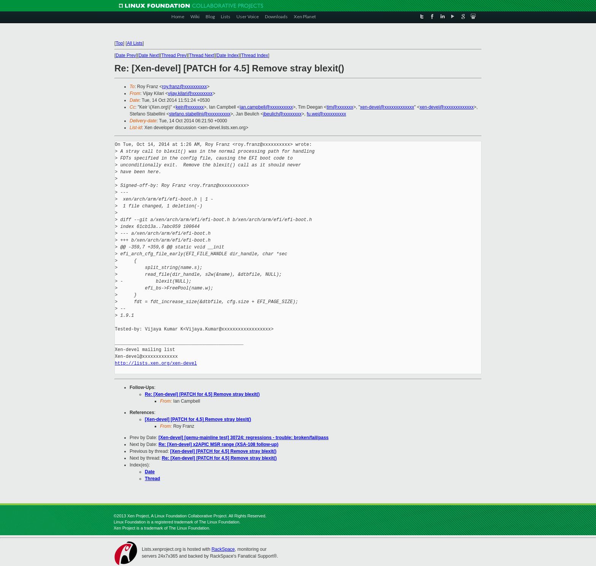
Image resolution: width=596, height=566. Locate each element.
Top (119, 43)
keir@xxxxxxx (190, 107)
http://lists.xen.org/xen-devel (156, 363)
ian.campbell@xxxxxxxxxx (266, 107)
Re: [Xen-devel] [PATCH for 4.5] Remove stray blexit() (202, 394)
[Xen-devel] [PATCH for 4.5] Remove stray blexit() (198, 419)
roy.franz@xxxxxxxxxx (184, 86)
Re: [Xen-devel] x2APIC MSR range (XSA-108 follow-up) (218, 444)
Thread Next (201, 55)
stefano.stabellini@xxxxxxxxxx (200, 114)
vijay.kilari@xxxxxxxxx (190, 93)
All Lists (135, 43)
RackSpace (223, 549)
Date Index (228, 55)
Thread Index (254, 55)
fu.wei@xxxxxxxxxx (326, 114)
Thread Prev (173, 55)
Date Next (148, 55)
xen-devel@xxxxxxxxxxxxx (387, 107)
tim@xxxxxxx (340, 107)
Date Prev (126, 55)
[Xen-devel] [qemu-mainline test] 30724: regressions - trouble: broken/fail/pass (243, 437)
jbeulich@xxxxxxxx (282, 114)
